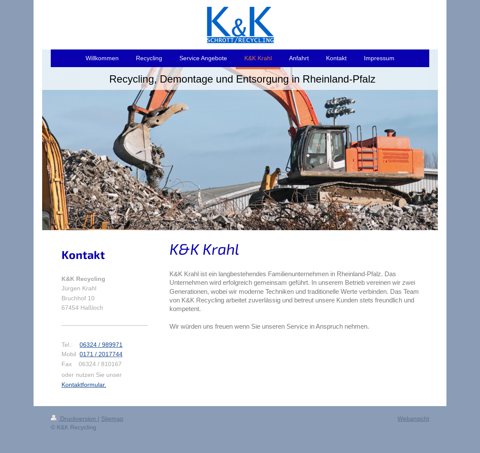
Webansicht (413, 418)
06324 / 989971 (101, 344)
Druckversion (74, 418)
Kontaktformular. (84, 384)
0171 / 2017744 (101, 354)
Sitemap (112, 418)
